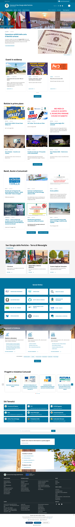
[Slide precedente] (3, 384)
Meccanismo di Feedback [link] (42, 512)
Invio (53, 430)
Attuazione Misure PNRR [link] (25, 510)
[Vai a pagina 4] (39, 393)
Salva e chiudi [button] (29, 522)
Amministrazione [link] (9, 10)
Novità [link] (15, 10)
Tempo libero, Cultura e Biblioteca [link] (61, 492)
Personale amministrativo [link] (8, 488)
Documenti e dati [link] (7, 490)
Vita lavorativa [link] (40, 489)
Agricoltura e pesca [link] (24, 481)
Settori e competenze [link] (52, 10)
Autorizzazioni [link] (23, 486)
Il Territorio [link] (57, 489)
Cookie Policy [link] (40, 511)
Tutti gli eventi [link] (37, 96)
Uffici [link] (5, 486)
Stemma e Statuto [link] (7, 492)
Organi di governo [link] (7, 481)
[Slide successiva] (72, 384)
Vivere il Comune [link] (26, 10)
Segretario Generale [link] (7, 482)
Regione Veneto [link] (7, 1)
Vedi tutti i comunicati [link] (43, 232)
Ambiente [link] (22, 482)
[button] (37, 525)
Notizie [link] (56, 481)
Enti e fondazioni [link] (7, 493)
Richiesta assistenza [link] (24, 508)
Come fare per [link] (57, 499)
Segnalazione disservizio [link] (25, 507)
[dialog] (37, 520)
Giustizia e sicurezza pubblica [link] (43, 481)
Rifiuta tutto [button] (45, 522)
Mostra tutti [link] (37, 361)
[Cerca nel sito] (69, 6)
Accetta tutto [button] (37, 522)
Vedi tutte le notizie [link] (37, 164)
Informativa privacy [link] (41, 510)
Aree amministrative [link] (7, 485)
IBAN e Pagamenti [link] (41, 508)
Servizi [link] (19, 10)
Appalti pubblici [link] (23, 485)
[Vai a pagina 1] (35, 393)
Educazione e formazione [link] (25, 490)
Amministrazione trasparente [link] (43, 504)
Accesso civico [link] (40, 505)
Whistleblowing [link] (41, 507)
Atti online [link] (59, 10)
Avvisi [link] (56, 483)
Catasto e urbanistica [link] (24, 488)
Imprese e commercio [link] (42, 482)
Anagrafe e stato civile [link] (25, 483)
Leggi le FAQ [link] (23, 504)
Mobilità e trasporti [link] (41, 483)
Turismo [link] (39, 488)
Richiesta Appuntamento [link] (25, 505)
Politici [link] (5, 483)
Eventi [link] (8, 76)
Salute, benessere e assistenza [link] (43, 485)
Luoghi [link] (56, 493)
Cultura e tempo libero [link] (25, 489)
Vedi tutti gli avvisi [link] (31, 232)
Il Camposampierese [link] (58, 491)
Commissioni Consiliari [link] (8, 489)
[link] (63, 1)
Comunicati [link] (57, 482)
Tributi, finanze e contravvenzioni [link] (44, 486)
